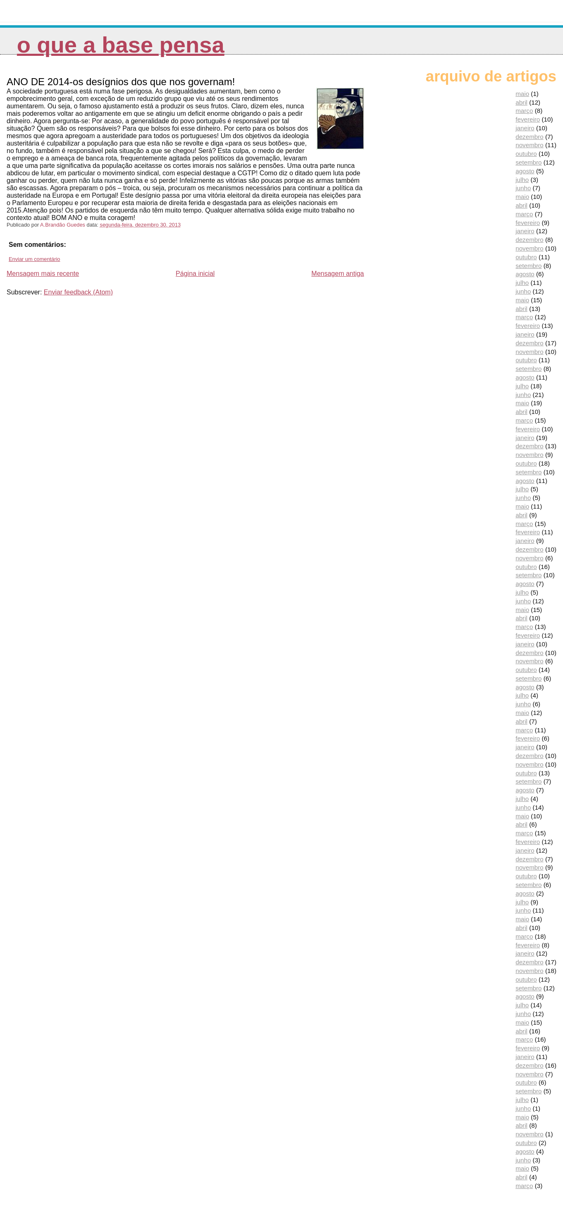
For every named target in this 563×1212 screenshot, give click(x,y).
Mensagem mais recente (43, 273)
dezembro (529, 136)
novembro (529, 144)
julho (522, 179)
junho (523, 187)
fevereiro (527, 119)
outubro (526, 153)
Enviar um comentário (34, 259)
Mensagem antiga (337, 273)
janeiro (524, 127)
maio (522, 93)
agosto (524, 171)
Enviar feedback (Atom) (78, 292)
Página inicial (195, 273)
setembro (528, 162)
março (524, 110)
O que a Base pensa (120, 44)
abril (521, 102)
